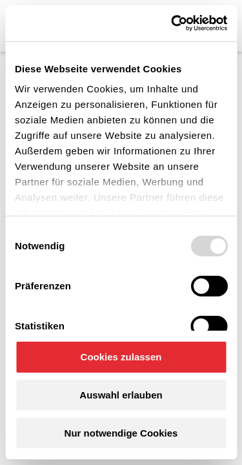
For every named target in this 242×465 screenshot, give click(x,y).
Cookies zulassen (121, 356)
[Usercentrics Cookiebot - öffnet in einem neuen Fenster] (172, 23)
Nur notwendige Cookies (121, 433)
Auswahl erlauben (120, 394)
